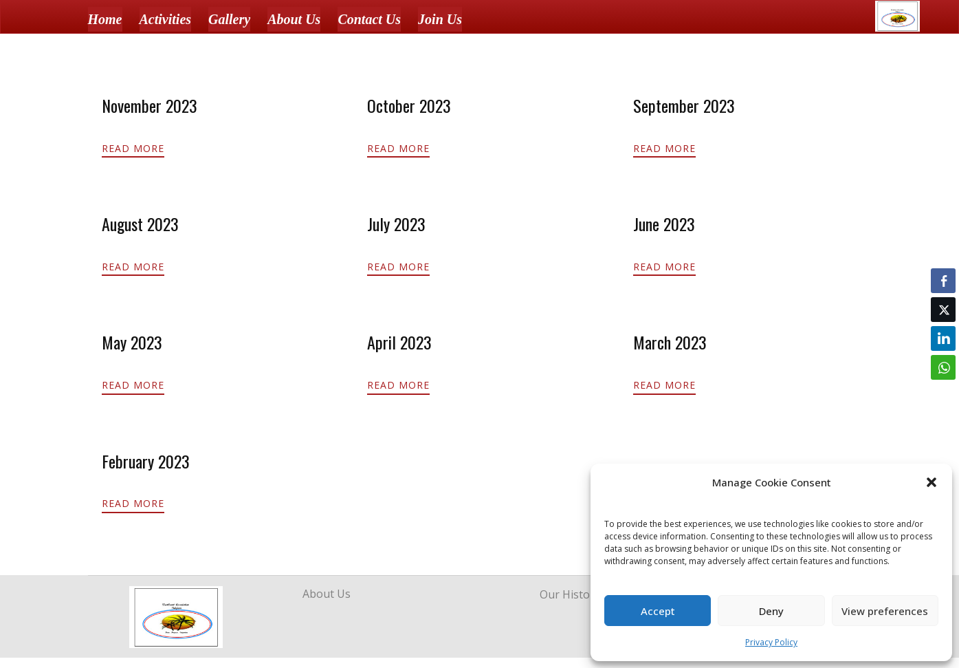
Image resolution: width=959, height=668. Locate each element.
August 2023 (140, 223)
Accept (658, 611)
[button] (931, 482)
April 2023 (399, 342)
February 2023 (146, 461)
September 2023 (684, 105)
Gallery (229, 19)
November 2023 (149, 105)
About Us (293, 19)
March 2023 (670, 342)
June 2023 (664, 223)
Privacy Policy (771, 642)
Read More (133, 148)
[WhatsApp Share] (943, 367)
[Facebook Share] (943, 280)
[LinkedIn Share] (943, 338)
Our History (570, 594)
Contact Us (369, 19)
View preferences (884, 611)
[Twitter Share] (943, 309)
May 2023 (132, 342)
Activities (166, 19)
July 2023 (396, 223)
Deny (771, 611)
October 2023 (409, 105)
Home (105, 19)
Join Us (440, 19)
